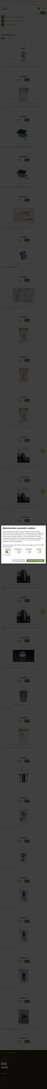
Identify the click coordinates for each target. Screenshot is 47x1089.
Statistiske (39, 549)
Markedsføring (18, 549)
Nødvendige (8, 549)
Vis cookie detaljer (7, 554)
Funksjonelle (29, 549)
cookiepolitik (27, 539)
